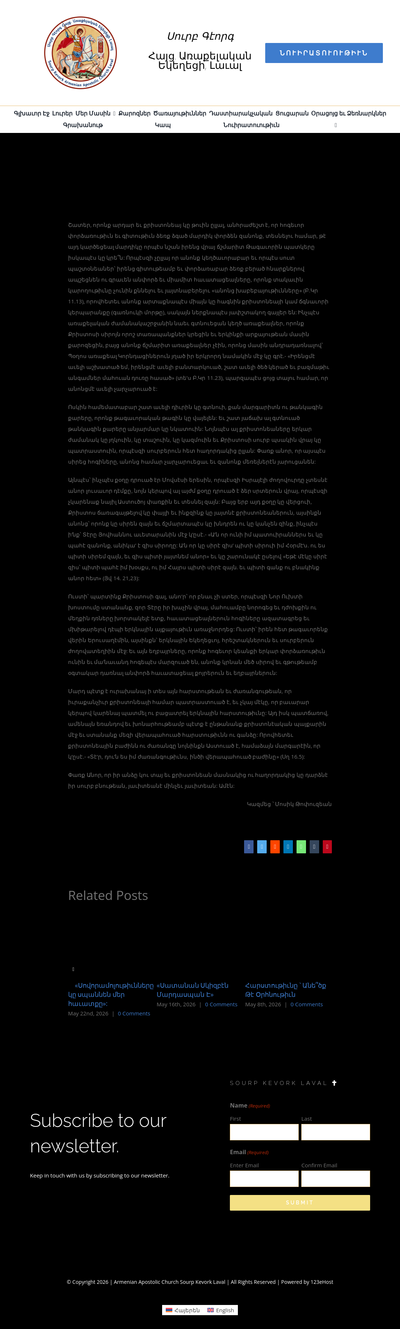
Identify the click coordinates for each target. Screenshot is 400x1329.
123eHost (321, 1281)
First (235, 1118)
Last (306, 1118)
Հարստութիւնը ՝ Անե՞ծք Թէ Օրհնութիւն (285, 990)
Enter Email (244, 1165)
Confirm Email (319, 1165)
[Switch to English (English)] (221, 1310)
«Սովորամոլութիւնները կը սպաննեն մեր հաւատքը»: (111, 994)
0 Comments (134, 1013)
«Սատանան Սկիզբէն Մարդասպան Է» (193, 990)
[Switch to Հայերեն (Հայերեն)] (183, 1310)
